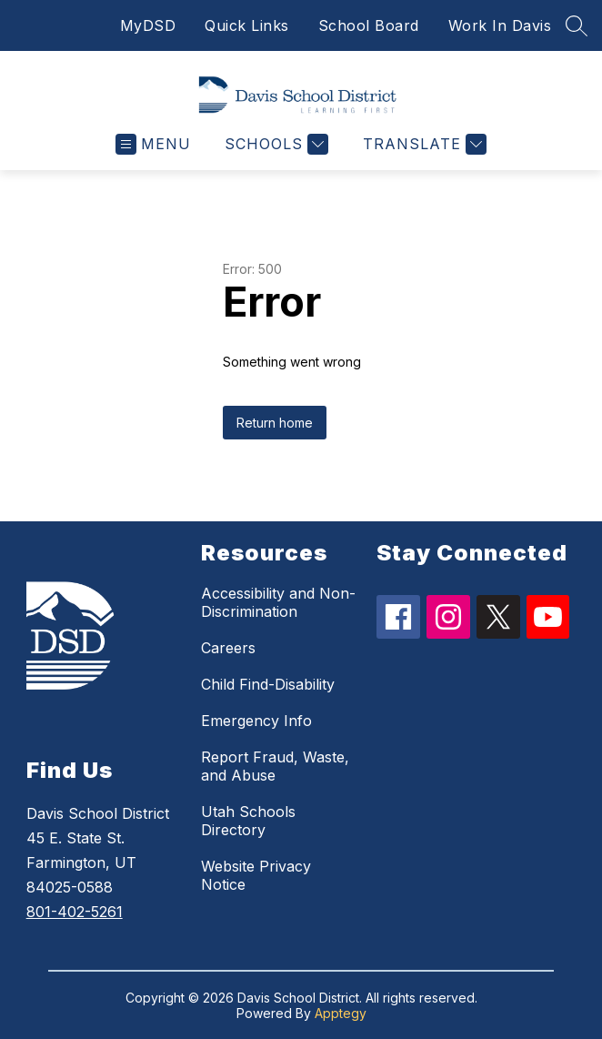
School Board (368, 25)
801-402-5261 (74, 912)
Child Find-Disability (268, 684)
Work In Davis (500, 25)
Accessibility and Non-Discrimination (278, 602)
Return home (274, 422)
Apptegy (340, 1013)
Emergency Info (256, 720)
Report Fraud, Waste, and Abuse (275, 766)
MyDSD (148, 25)
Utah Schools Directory (248, 820)
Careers (228, 648)
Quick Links (247, 25)
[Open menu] (153, 144)
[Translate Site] (422, 144)
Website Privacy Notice (256, 875)
